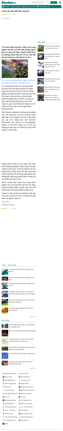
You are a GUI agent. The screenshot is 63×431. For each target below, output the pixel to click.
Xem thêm (33, 316)
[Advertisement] (19, 32)
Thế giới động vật (43, 6)
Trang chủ (6, 6)
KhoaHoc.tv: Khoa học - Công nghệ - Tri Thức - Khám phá (11, 2)
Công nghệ (16, 6)
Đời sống (6, 18)
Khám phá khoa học (28, 6)
